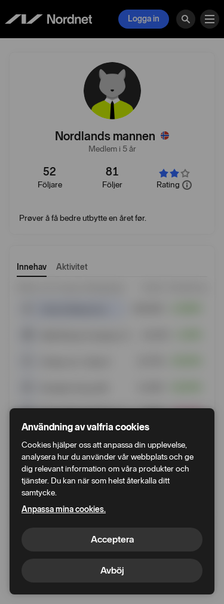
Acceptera (112, 539)
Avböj (112, 570)
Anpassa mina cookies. (64, 509)
